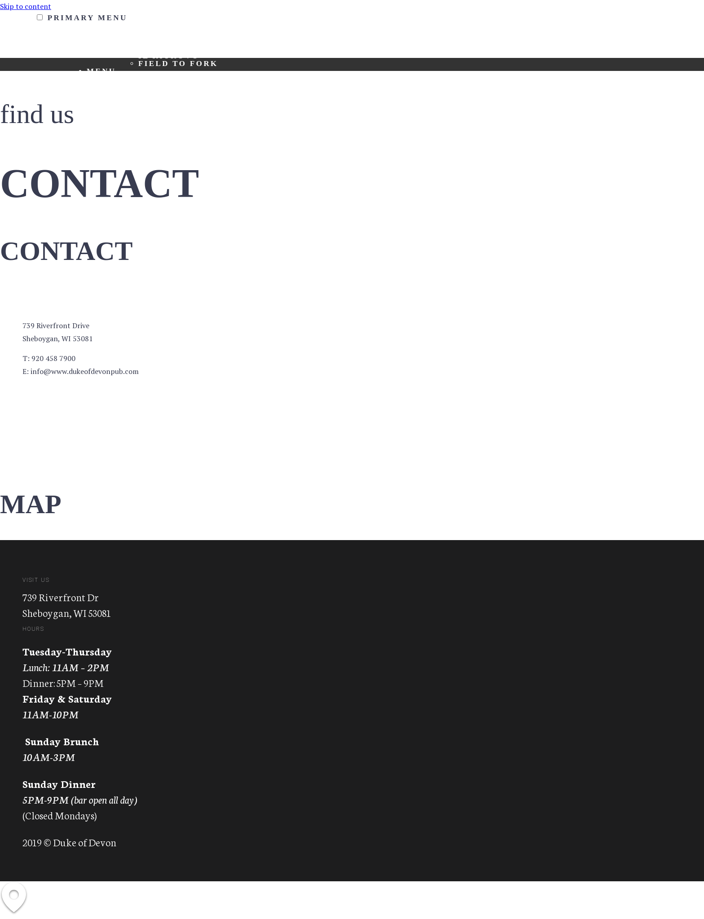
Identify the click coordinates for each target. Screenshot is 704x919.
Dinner (157, 94)
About (104, 33)
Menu (101, 71)
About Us (163, 40)
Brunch (159, 79)
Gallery (111, 124)
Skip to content (25, 6)
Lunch (155, 86)
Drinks (157, 101)
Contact (111, 109)
